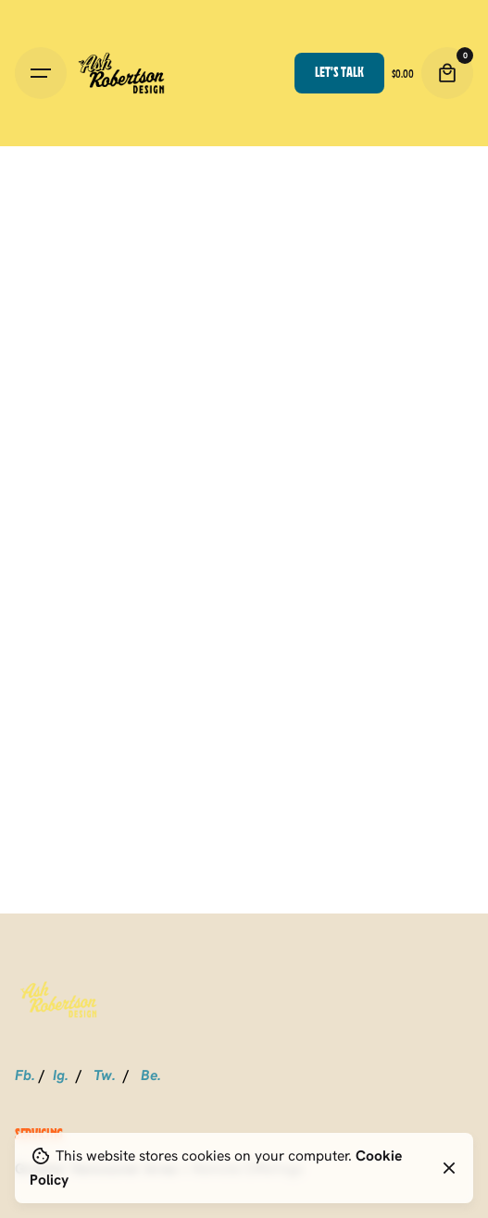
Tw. (105, 1075)
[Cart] (447, 73)
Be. (151, 1075)
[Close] (449, 1168)
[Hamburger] (41, 73)
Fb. (25, 1075)
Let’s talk (339, 72)
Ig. (61, 1075)
